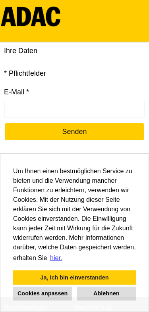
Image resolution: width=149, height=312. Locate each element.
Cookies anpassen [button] (42, 293)
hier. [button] (56, 258)
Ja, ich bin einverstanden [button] (75, 277)
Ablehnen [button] (106, 293)
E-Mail (16, 92)
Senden (74, 132)
